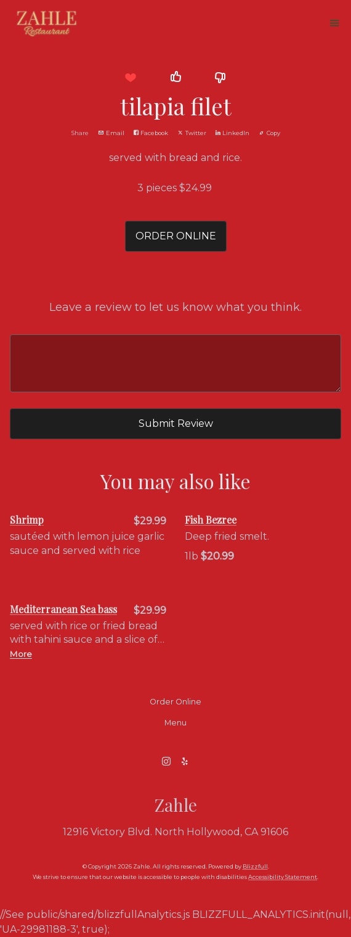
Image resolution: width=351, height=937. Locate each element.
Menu (175, 722)
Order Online (175, 701)
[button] (130, 77)
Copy (269, 133)
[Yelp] (185, 761)
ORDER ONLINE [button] (175, 236)
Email (111, 133)
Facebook (151, 133)
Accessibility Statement (282, 876)
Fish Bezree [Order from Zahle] (210, 519)
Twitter (191, 133)
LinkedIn (232, 133)
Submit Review (176, 423)
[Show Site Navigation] (334, 24)
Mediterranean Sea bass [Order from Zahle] (63, 609)
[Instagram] (166, 761)
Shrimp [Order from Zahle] (27, 519)
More (21, 654)
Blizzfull (255, 866)
